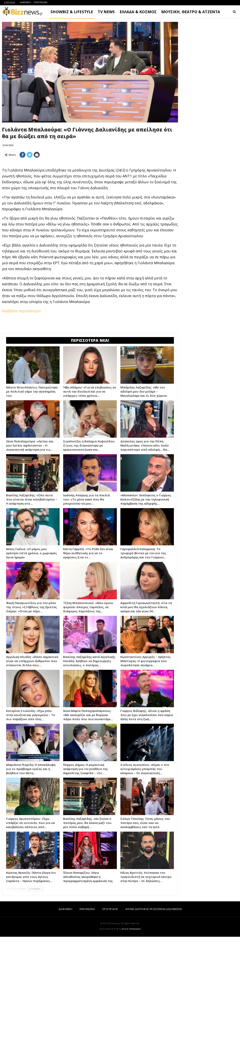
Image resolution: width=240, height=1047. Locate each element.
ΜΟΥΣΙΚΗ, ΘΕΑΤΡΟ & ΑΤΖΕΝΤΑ (190, 11)
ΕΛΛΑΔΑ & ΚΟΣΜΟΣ (138, 11)
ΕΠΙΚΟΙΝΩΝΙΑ (40, 2)
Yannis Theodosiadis (131, 928)
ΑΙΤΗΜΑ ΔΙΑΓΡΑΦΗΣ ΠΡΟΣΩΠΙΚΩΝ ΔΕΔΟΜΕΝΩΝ (153, 909)
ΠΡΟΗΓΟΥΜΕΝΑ (17, 888)
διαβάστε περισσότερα (21, 311)
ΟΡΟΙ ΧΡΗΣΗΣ (110, 909)
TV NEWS (106, 11)
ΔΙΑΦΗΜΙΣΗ (25, 2)
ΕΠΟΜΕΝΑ (35, 888)
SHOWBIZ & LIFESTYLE (72, 11)
